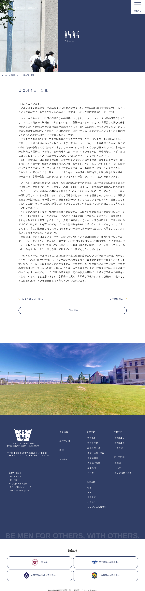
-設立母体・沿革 (94, 447)
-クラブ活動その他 (123, 465)
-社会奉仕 (91, 485)
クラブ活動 (119, 454)
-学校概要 (91, 440)
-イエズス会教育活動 (96, 488)
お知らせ (63, 458)
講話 (13, 75)
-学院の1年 (119, 443)
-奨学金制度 (92, 453)
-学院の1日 (119, 440)
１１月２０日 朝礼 (30, 299)
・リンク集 (12, 485)
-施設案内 (91, 460)
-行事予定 (118, 447)
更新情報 (63, 435)
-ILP (89, 478)
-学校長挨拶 (92, 443)
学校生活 (118, 435)
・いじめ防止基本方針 (18, 489)
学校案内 (91, 435)
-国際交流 (91, 482)
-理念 (89, 475)
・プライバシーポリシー (19, 496)
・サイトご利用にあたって (20, 492)
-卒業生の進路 (93, 457)
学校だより (64, 443)
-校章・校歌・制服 (95, 450)
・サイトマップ (15, 481)
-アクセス (91, 463)
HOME (4, 75)
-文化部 (117, 462)
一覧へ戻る (72, 314)
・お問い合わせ (15, 477)
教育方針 (91, 471)
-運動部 (117, 458)
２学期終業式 (118, 299)
